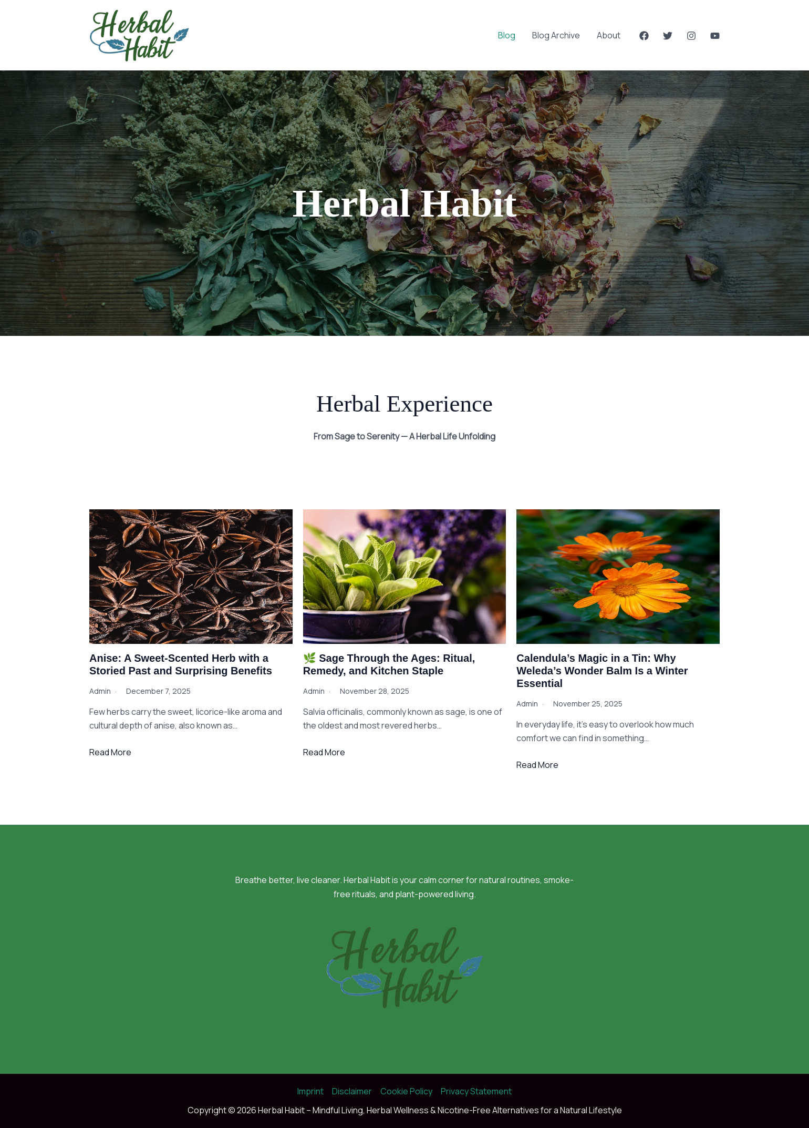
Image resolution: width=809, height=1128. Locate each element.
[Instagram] (691, 35)
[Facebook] (644, 35)
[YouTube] (715, 35)
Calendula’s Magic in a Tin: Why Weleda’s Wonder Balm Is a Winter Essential (602, 670)
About (608, 35)
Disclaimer (352, 1091)
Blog (506, 35)
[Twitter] (667, 35)
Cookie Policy (406, 1091)
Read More (110, 752)
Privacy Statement (476, 1091)
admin (100, 691)
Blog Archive (556, 35)
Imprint (310, 1091)
